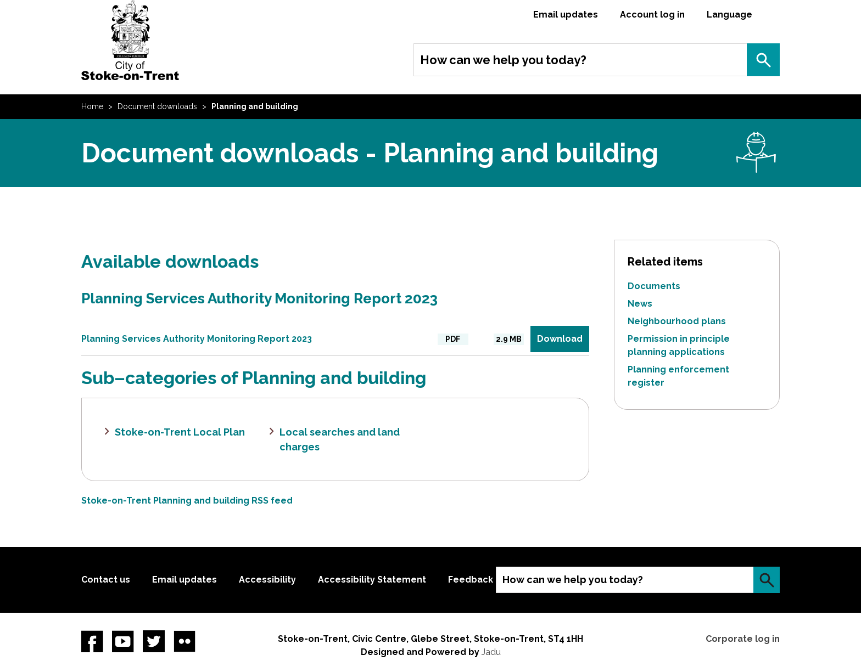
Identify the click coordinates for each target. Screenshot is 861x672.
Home (92, 106)
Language (729, 14)
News (640, 303)
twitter (154, 641)
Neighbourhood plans (677, 321)
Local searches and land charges (339, 439)
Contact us (105, 579)
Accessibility (267, 579)
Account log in (652, 14)
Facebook (92, 641)
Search (763, 59)
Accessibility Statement (372, 579)
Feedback (470, 579)
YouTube (123, 641)
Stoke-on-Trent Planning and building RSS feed (187, 500)
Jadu (491, 652)
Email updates (565, 14)
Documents (654, 286)
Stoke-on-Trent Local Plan (180, 432)
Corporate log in (743, 639)
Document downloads (157, 106)
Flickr (184, 641)
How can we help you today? (503, 59)
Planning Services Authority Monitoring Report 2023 (259, 298)
